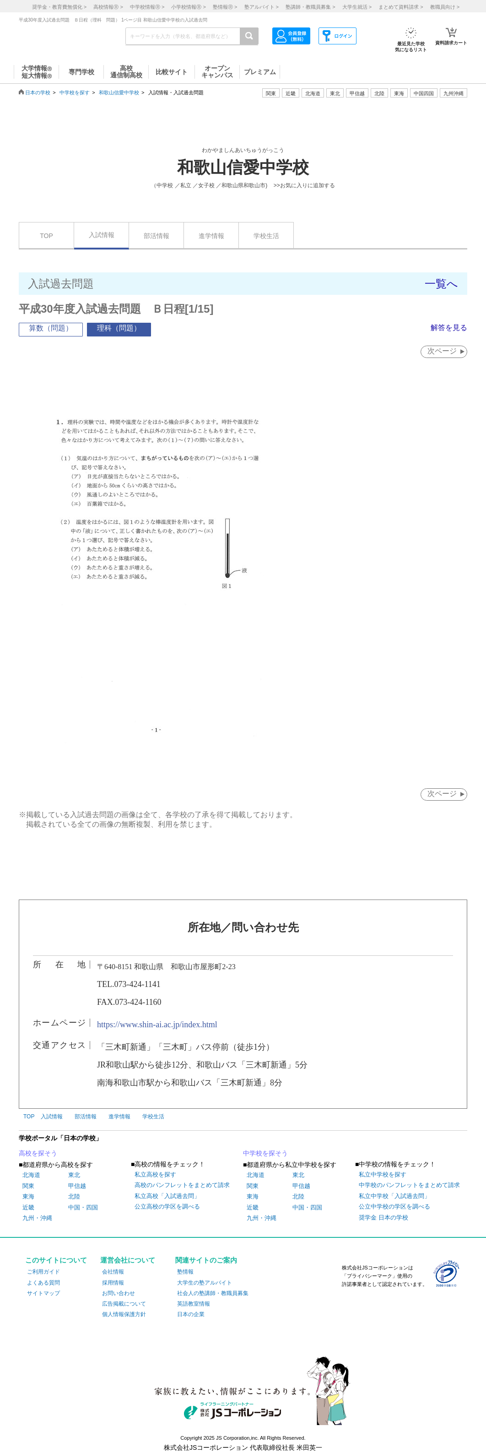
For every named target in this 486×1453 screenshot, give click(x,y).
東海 (28, 1196)
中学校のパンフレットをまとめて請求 (409, 1185)
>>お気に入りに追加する (304, 185)
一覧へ (441, 283)
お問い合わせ (118, 1293)
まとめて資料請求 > (400, 7)
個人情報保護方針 (124, 1314)
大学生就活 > (357, 7)
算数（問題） (51, 328)
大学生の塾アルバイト (204, 1283)
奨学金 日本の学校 (383, 1217)
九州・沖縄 (37, 1217)
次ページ (441, 351)
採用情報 (113, 1283)
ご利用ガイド (43, 1272)
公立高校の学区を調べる (167, 1207)
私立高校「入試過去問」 (167, 1196)
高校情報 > (108, 7)
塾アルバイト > (261, 7)
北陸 (74, 1196)
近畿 (28, 1207)
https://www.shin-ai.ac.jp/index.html (157, 1024)
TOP (46, 235)
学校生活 (266, 235)
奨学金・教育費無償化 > (59, 7)
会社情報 (113, 1272)
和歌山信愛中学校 (119, 92)
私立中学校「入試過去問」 (394, 1196)
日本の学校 (37, 92)
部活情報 (156, 235)
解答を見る (449, 327)
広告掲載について (124, 1304)
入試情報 (101, 235)
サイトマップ (43, 1293)
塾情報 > (225, 7)
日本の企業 (191, 1314)
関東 (28, 1185)
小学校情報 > (188, 7)
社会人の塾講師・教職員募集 (212, 1293)
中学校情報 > (147, 7)
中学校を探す (74, 92)
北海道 (312, 93)
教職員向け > (444, 7)
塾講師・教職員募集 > (310, 7)
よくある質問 (43, 1283)
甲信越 (77, 1185)
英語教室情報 (193, 1304)
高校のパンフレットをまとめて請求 (182, 1185)
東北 (74, 1175)
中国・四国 (83, 1207)
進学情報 (211, 235)
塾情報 (185, 1272)
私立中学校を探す (382, 1174)
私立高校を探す (155, 1174)
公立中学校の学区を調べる (394, 1207)
